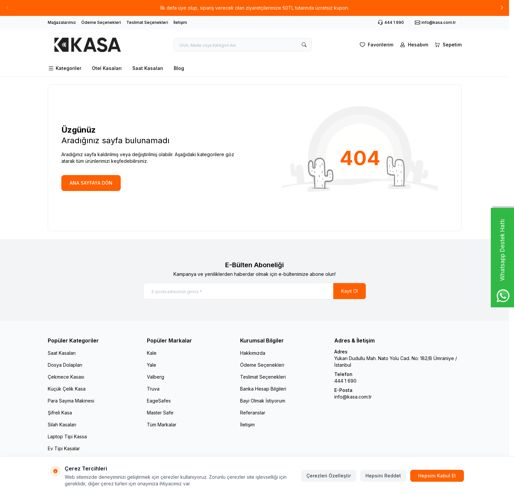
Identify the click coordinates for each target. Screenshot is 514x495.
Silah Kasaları (62, 424)
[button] (502, 8)
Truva (153, 389)
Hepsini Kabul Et (437, 475)
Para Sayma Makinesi (71, 400)
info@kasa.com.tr (353, 397)
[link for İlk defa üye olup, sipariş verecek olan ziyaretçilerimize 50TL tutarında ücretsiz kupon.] (254, 8)
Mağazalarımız (62, 22)
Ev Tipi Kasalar (64, 448)
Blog (179, 68)
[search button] (304, 44)
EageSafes (159, 400)
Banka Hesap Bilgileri (263, 389)
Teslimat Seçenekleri (147, 22)
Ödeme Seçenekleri (101, 22)
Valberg (155, 377)
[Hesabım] (413, 45)
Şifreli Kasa (60, 412)
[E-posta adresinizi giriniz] (255, 291)
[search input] (243, 44)
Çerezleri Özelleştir (328, 475)
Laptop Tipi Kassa (67, 436)
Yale (151, 365)
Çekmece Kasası (66, 377)
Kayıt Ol (349, 291)
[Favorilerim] (375, 45)
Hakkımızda (252, 353)
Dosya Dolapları (65, 365)
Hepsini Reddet (383, 475)
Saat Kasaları (147, 68)
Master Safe (160, 412)
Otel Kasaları (107, 68)
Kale (152, 353)
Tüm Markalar (161, 424)
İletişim (180, 22)
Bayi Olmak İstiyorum (262, 400)
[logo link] (87, 45)
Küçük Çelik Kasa (67, 389)
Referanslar (252, 412)
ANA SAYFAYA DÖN (91, 183)
